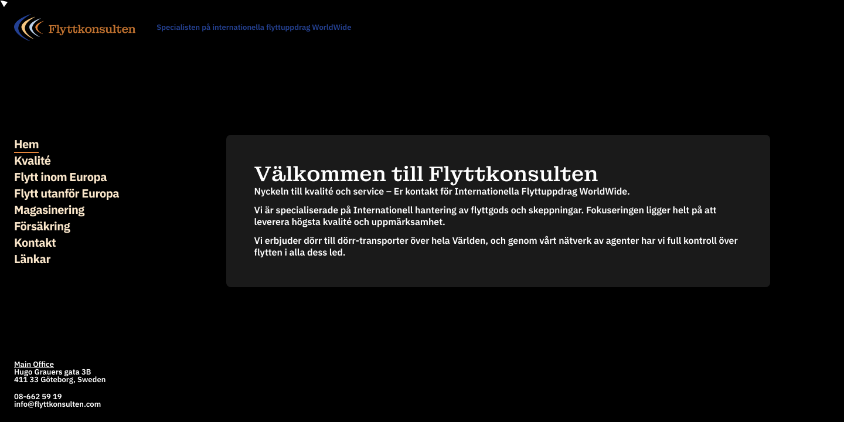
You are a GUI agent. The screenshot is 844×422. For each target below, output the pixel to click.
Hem (26, 144)
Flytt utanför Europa (66, 193)
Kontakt (35, 242)
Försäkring (42, 226)
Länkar (32, 259)
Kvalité (32, 160)
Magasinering (49, 209)
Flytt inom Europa (60, 177)
